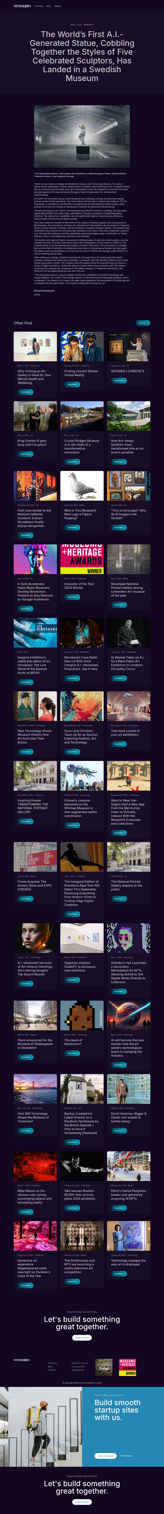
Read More (25, 392)
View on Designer (105, 1456)
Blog (50, 1367)
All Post (142, 323)
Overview (52, 1363)
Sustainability (78, 1370)
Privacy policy (78, 1367)
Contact (51, 1370)
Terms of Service (80, 1363)
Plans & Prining (82, 1338)
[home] (22, 6)
